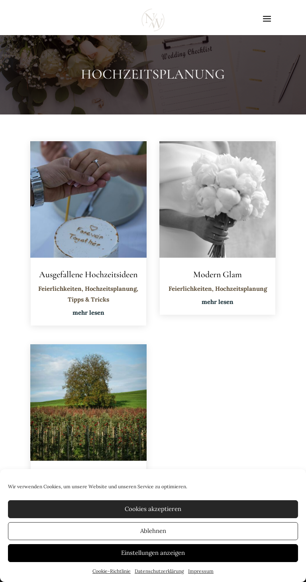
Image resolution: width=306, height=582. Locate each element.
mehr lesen (88, 312)
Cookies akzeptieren (153, 509)
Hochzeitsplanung (111, 288)
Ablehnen (153, 531)
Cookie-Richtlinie (111, 571)
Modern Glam (217, 274)
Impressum (201, 571)
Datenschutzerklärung (159, 571)
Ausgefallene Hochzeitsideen (88, 274)
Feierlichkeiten (60, 288)
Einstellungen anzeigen (153, 552)
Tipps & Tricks (88, 299)
